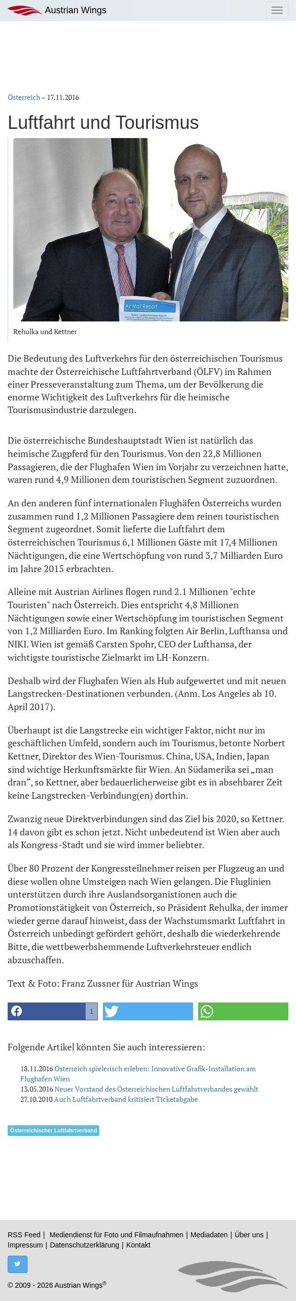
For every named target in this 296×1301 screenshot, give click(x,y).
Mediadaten (209, 1235)
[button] (53, 1011)
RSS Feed (24, 1235)
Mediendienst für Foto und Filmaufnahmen (116, 1235)
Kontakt (138, 1245)
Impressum (25, 1245)
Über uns (249, 1235)
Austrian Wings (57, 10)
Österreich (24, 97)
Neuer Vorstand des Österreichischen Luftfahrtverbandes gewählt (156, 1089)
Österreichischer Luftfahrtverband (53, 1130)
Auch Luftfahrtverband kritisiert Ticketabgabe (126, 1099)
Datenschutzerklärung (84, 1245)
